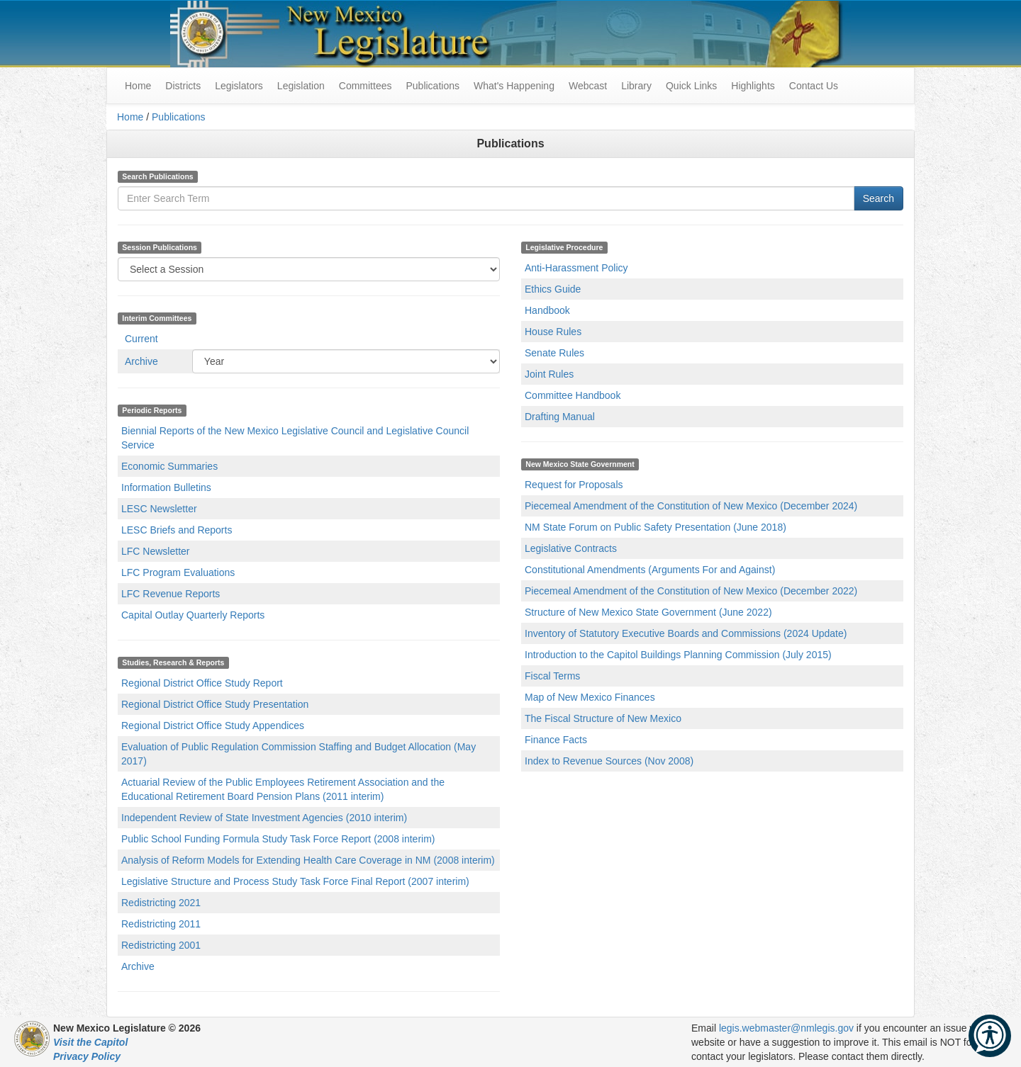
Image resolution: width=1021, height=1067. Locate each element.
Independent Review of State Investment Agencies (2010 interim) (264, 817)
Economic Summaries (169, 466)
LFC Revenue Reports (170, 593)
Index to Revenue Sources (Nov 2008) (609, 761)
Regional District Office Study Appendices (212, 725)
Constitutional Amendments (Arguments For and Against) (650, 569)
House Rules (553, 331)
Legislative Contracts (571, 548)
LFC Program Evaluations (178, 572)
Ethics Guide (553, 289)
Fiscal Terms (552, 676)
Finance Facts (556, 739)
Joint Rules (549, 374)
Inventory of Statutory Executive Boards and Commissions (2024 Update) (686, 633)
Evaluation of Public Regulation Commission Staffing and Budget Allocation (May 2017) (298, 754)
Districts (183, 85)
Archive (141, 361)
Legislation (301, 85)
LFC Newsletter (155, 551)
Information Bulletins (166, 487)
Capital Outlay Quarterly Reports (192, 615)
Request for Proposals (574, 484)
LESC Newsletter (159, 508)
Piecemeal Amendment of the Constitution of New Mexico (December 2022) (691, 591)
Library (636, 85)
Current (141, 338)
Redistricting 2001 (161, 945)
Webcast (588, 85)
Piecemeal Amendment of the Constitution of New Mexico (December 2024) (691, 506)
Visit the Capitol (90, 1042)
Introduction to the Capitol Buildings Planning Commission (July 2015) (678, 654)
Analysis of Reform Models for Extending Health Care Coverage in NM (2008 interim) (308, 860)
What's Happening (514, 85)
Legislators (239, 85)
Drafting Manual (560, 416)
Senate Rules (554, 353)
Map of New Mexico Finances (590, 697)
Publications (432, 85)
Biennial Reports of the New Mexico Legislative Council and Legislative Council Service (295, 438)
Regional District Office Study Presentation (214, 704)
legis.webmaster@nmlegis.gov (786, 1028)
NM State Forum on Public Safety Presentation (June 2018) (655, 527)
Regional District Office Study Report (202, 683)
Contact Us (813, 85)
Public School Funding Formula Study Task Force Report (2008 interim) (278, 839)
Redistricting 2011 (161, 924)
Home (130, 117)
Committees (365, 85)
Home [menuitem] (138, 85)
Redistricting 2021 (161, 902)
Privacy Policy (87, 1056)
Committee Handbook (572, 395)
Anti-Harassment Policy (576, 267)
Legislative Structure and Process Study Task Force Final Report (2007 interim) (295, 881)
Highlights (752, 85)
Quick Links (691, 85)
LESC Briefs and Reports (176, 530)
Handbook (547, 310)
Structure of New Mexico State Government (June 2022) (648, 612)
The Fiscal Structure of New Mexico (603, 718)
